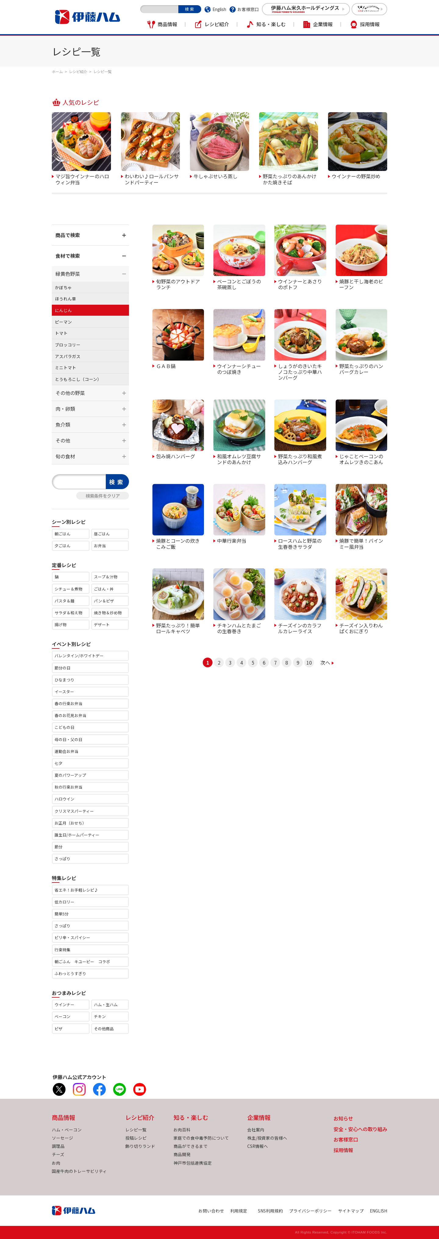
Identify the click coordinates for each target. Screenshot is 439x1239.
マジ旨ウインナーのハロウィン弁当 (82, 178)
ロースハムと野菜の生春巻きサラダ (300, 543)
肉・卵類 (65, 408)
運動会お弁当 (66, 751)
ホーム (57, 71)
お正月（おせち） (70, 823)
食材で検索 (67, 255)
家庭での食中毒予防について (201, 1137)
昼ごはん (102, 534)
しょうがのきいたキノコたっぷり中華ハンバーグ (300, 371)
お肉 (56, 1162)
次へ (325, 662)
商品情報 (167, 24)
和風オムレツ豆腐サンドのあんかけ (239, 459)
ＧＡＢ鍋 (166, 365)
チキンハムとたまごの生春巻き (239, 628)
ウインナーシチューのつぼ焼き (239, 368)
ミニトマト (65, 367)
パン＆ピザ (104, 601)
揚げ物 (60, 624)
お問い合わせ (211, 1211)
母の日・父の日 (68, 739)
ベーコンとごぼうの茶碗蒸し (239, 284)
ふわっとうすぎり (70, 973)
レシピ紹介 (217, 24)
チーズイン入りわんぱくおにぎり (361, 628)
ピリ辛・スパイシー (72, 937)
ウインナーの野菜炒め (356, 175)
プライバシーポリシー (310, 1211)
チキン (100, 1016)
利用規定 (238, 1211)
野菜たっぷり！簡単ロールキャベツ (178, 628)
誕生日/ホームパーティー (77, 835)
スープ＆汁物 (105, 577)
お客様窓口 (248, 9)
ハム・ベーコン (67, 1129)
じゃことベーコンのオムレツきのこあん (361, 459)
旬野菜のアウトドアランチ (178, 284)
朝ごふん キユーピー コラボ (82, 961)
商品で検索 (67, 235)
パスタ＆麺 (64, 601)
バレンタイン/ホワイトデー (79, 656)
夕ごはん (62, 545)
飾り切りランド (140, 1146)
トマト (61, 333)
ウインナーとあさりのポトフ (300, 284)
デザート (102, 624)
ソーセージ (62, 1137)
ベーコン (62, 1016)
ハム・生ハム (106, 1004)
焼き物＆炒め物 (108, 613)
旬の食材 (65, 456)
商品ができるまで (190, 1146)
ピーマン (63, 322)
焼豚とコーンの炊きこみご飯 (178, 543)
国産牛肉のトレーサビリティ (79, 1171)
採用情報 (370, 24)
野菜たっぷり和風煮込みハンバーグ (300, 459)
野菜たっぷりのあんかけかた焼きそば (289, 178)
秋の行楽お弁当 (68, 787)
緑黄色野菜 (67, 273)
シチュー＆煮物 (68, 589)
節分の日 (62, 668)
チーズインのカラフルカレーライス (300, 628)
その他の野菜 (70, 392)
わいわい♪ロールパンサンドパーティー (152, 178)
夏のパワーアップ (70, 775)
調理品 (58, 1146)
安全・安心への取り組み (360, 1129)
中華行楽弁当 (231, 540)
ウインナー (64, 1004)
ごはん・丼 (104, 589)
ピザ (58, 1028)
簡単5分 (62, 914)
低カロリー (64, 902)
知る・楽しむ (271, 24)
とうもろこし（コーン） (78, 379)
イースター (64, 691)
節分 (58, 847)
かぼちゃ (63, 287)
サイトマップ (351, 1211)
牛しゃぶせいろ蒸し (215, 175)
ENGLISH (378, 1211)
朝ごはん (62, 534)
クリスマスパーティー (74, 811)
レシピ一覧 (136, 1129)
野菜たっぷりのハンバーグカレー (361, 368)
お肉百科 (182, 1129)
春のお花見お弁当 (70, 715)
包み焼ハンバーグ (175, 456)
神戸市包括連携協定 (192, 1162)
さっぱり (62, 858)
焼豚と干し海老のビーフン (361, 284)
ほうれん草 (65, 299)
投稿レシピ (136, 1137)
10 (309, 662)
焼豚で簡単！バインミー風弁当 (361, 543)
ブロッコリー (67, 345)
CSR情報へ (257, 1146)
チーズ (58, 1154)
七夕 (58, 763)
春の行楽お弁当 (68, 703)
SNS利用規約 (270, 1211)
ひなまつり (64, 680)
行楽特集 (62, 950)
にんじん (63, 310)
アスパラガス (67, 356)
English (219, 9)
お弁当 (100, 545)
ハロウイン (64, 799)
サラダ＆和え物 (68, 613)
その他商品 (104, 1028)
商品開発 (182, 1154)
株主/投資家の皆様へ (267, 1137)
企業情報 (323, 24)
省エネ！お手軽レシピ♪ (76, 890)
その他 (62, 440)
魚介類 (62, 424)
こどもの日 (64, 727)
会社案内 (255, 1129)
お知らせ (343, 1119)
